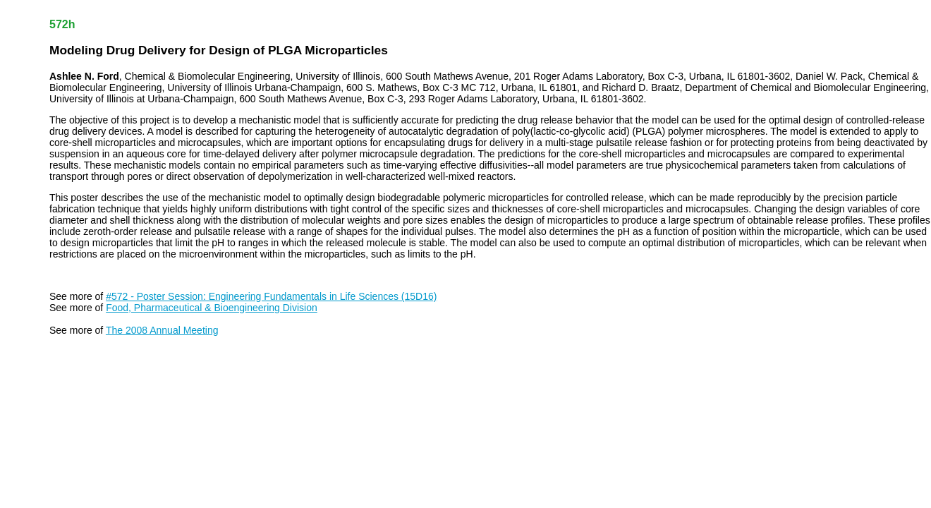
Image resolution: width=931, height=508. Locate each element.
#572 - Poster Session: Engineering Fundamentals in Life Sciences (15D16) (271, 296)
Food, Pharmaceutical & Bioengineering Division (211, 307)
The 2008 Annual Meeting (162, 330)
